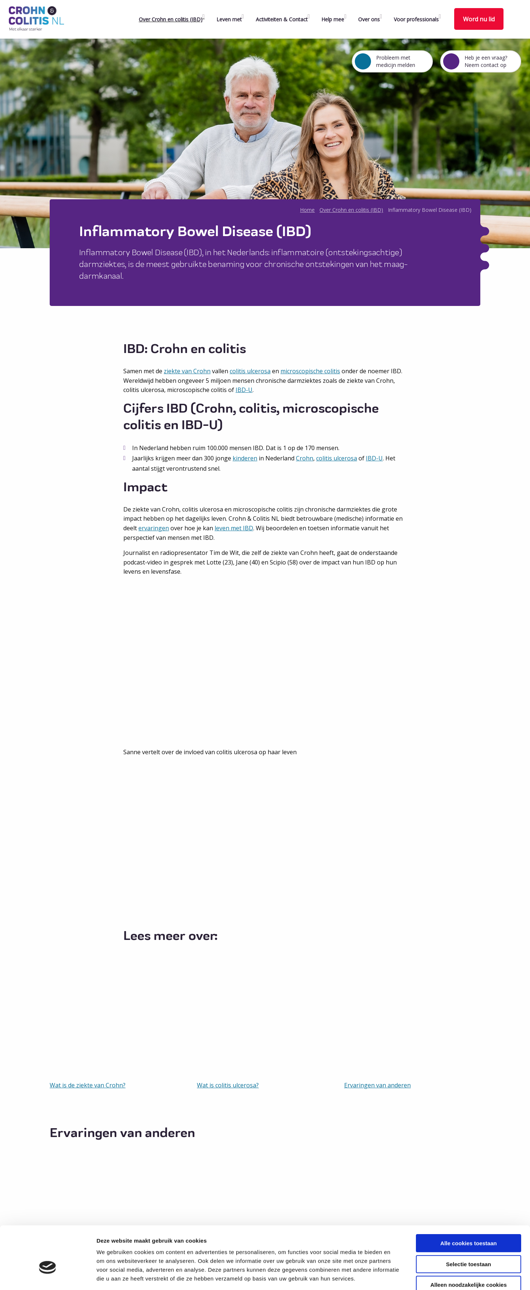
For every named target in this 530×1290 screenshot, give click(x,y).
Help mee (332, 19)
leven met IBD (234, 528)
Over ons (369, 19)
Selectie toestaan (468, 1223)
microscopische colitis (310, 371)
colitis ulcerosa (250, 371)
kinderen (245, 458)
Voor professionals (416, 19)
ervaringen (153, 528)
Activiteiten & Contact (282, 19)
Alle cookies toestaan (468, 1202)
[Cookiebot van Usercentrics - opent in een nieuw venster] (47, 1275)
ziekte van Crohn (187, 371)
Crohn (304, 458)
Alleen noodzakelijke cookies (468, 1243)
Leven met (229, 19)
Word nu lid (479, 19)
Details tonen (397, 1275)
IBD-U (244, 390)
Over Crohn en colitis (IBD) (170, 19)
